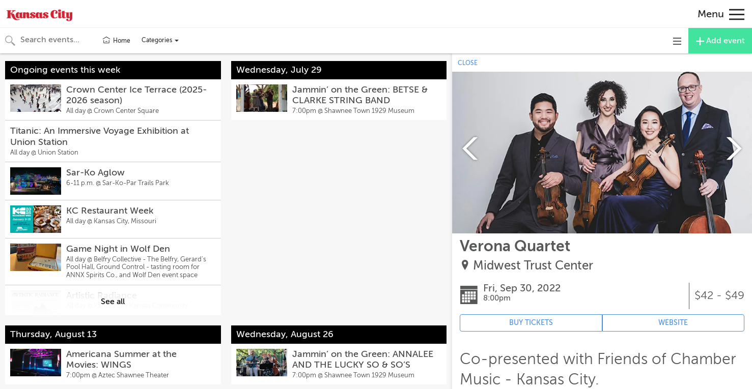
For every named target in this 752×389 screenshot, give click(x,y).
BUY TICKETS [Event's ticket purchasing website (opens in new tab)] (531, 322)
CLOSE (468, 63)
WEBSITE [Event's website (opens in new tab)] (673, 322)
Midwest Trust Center (533, 266)
